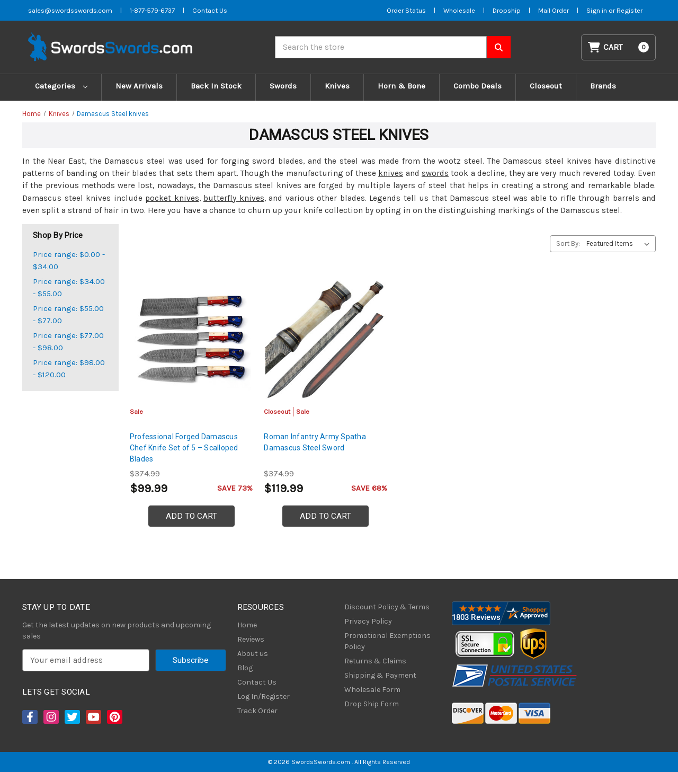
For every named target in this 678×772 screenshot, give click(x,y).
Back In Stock (216, 86)
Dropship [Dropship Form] (507, 10)
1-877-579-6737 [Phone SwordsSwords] (152, 10)
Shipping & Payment (380, 675)
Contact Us (256, 682)
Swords (283, 86)
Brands (603, 86)
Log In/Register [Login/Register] (263, 696)
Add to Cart (191, 516)
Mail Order (553, 10)
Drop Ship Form (371, 703)
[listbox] (620, 244)
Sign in (597, 10)
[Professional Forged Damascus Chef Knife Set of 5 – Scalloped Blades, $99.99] (191, 340)
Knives (337, 86)
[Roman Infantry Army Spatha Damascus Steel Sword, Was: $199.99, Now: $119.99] (325, 340)
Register (630, 10)
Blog (245, 667)
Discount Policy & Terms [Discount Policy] (387, 606)
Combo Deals (477, 86)
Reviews (250, 639)
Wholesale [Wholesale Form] (459, 10)
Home (247, 624)
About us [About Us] (252, 653)
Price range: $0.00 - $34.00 (69, 260)
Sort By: (568, 243)
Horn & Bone (401, 86)
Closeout (546, 86)
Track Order (257, 710)
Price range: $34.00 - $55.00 (69, 287)
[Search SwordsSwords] (499, 47)
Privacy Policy (368, 621)
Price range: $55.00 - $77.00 (68, 314)
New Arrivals (139, 86)
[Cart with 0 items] (618, 47)
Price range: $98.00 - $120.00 (69, 368)
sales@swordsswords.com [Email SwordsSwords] (70, 10)
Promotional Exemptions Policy (387, 641)
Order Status (406, 10)
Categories (61, 86)
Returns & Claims (375, 660)
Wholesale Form (372, 689)
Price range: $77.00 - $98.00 (68, 341)
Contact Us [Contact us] (209, 10)
